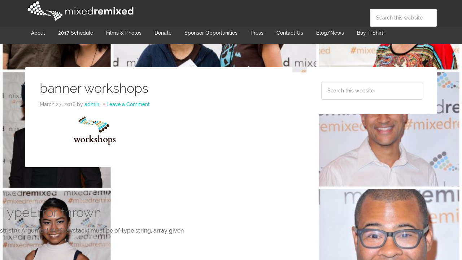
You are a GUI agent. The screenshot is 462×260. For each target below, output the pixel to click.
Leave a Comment (128, 104)
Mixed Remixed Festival (79, 11)
